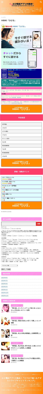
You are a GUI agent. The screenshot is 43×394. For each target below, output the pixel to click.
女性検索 (4, 244)
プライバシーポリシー (8, 374)
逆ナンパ (21, 244)
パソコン (28, 235)
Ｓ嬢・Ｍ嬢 (33, 260)
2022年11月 (4, 295)
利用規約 (17, 374)
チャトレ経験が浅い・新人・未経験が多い (19, 101)
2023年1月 (4, 289)
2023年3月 (4, 283)
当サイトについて (26, 374)
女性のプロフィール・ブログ (34, 242)
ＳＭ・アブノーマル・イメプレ (9, 248)
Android (10, 77)
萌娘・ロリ (5, 91)
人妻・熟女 (26, 90)
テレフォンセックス (15, 96)
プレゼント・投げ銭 (24, 96)
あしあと (14, 239)
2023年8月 (4, 277)
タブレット (21, 235)
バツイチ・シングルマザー (15, 260)
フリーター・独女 (34, 258)
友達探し (38, 251)
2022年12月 (4, 292)
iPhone (15, 77)
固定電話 (34, 235)
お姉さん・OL (20, 90)
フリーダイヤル (33, 239)
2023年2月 (4, 286)
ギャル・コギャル (6, 90)
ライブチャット (12, 73)
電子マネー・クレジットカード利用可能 (29, 253)
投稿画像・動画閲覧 (16, 97)
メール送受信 (30, 241)
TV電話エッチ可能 (6, 101)
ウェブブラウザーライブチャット (9, 249)
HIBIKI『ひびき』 (19, 26)
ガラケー (15, 235)
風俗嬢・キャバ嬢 (13, 261)
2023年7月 (4, 280)
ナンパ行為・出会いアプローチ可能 (10, 251)
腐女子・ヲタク (23, 261)
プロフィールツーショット (19, 241)
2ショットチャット (6, 96)
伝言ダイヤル (15, 242)
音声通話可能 (19, 103)
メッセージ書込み (33, 96)
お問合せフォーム (36, 374)
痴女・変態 (4, 261)
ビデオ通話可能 (33, 101)
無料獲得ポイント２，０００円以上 (10, 253)
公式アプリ (32, 251)
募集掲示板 (23, 242)
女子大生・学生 (13, 90)
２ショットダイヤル (15, 228)
